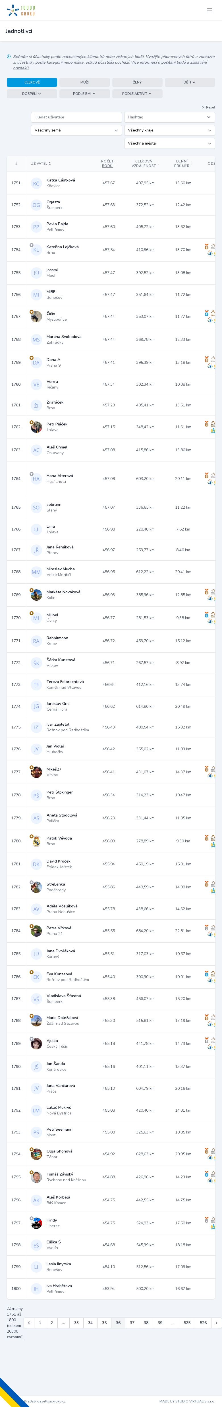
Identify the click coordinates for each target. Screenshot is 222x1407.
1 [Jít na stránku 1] (40, 1322)
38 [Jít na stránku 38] (146, 1322)
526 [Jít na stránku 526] (203, 1322)
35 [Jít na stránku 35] (104, 1322)
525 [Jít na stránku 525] (187, 1322)
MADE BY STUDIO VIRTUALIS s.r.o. (187, 1401)
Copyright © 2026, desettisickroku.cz (36, 1401)
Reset (208, 107)
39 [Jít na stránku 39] (160, 1322)
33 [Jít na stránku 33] (76, 1322)
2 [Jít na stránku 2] (52, 1322)
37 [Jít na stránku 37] (132, 1322)
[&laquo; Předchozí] (29, 1323)
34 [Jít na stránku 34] (90, 1322)
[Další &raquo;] (216, 1323)
